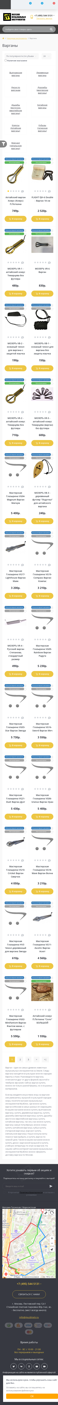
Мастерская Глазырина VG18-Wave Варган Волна (42, 870)
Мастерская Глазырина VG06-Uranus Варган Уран (42, 798)
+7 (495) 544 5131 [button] (29, 1284)
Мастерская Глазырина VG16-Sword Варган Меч (42, 727)
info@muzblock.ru (29, 1317)
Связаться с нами (29, 1294)
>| (45, 1059)
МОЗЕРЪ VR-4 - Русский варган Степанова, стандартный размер (15, 652)
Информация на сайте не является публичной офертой (29, 1372)
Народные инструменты (17, 38)
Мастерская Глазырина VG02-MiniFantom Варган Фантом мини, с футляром (15, 1022)
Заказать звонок (44, 18)
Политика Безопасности (31, 1192)
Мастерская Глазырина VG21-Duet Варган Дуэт (15, 798)
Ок (32, 1396)
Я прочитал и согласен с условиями (31, 1193)
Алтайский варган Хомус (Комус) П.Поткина (16, 201)
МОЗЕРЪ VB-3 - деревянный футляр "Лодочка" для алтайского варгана (42, 499)
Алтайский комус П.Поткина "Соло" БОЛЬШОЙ (42, 1019)
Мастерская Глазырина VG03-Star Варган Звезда (15, 727)
